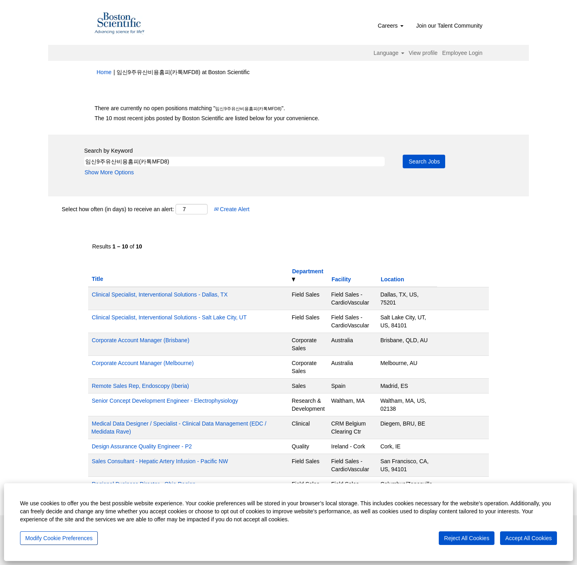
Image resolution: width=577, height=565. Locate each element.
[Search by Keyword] (234, 161)
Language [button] (388, 53)
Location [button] (392, 279)
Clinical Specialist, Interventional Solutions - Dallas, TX (160, 294)
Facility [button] (341, 279)
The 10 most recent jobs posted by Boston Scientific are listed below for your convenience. (207, 118)
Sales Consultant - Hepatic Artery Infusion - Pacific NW (160, 461)
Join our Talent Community (449, 25)
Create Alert (232, 209)
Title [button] (97, 279)
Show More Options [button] (109, 172)
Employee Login (462, 53)
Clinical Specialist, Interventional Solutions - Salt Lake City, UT (169, 317)
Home (104, 72)
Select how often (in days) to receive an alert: (118, 209)
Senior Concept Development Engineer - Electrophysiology (165, 401)
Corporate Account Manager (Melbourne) (143, 363)
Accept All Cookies (528, 538)
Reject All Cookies (466, 538)
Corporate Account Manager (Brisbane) (141, 340)
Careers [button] (390, 25)
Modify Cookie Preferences (59, 538)
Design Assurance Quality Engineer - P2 (142, 446)
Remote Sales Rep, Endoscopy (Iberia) (140, 386)
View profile (423, 53)
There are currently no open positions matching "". (190, 108)
